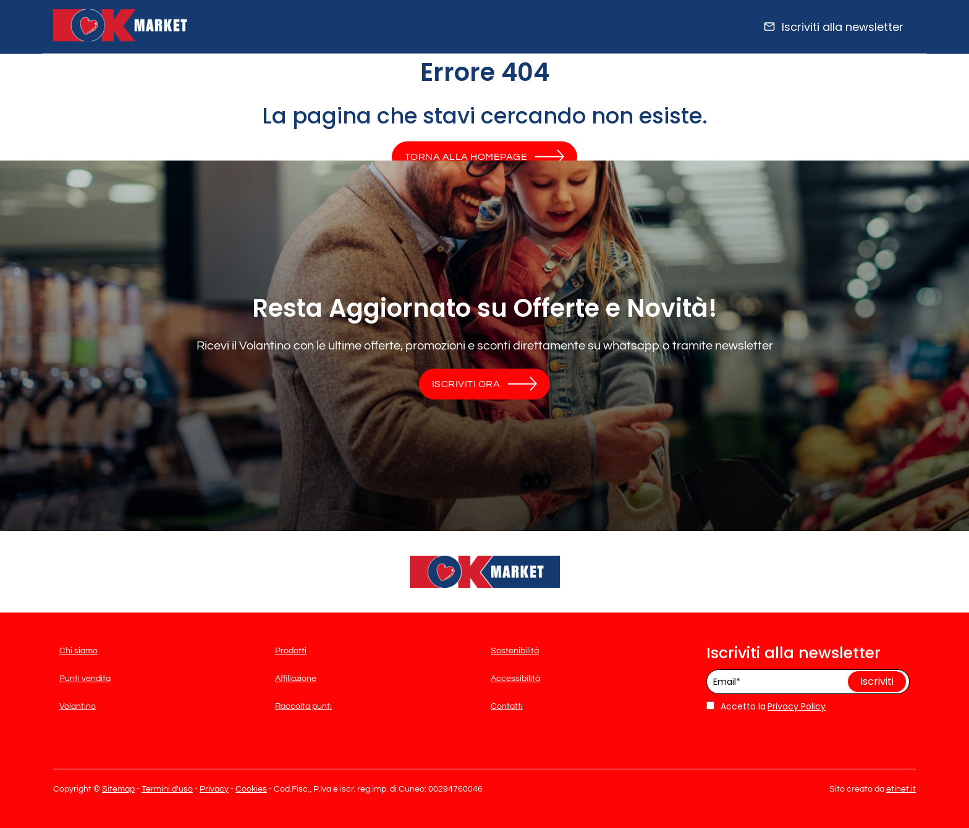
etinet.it (901, 789)
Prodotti (443, 26)
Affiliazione (514, 26)
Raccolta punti (602, 26)
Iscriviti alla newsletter (842, 27)
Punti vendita (696, 26)
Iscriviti (877, 681)
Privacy (214, 789)
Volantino (376, 26)
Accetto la (736, 706)
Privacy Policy (797, 706)
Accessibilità (515, 678)
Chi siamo (78, 650)
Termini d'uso (167, 789)
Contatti (507, 706)
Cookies (251, 789)
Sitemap (118, 789)
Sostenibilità (515, 650)
